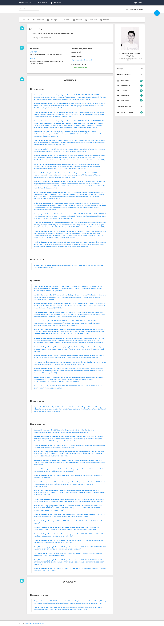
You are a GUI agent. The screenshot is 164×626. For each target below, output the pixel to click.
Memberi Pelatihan (130, 112)
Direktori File (105, 20)
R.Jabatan (77, 20)
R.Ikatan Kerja (91, 20)
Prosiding (130, 90)
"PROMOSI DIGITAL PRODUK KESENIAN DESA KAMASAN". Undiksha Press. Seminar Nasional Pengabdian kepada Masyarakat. (69, 349)
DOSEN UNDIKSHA (25, 3)
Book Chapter (130, 95)
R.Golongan (52, 20)
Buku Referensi (130, 85)
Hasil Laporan (130, 100)
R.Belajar (65, 20)
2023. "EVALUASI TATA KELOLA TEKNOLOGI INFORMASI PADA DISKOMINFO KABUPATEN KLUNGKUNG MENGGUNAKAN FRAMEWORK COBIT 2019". (69, 493)
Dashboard (42, 3)
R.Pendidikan (38, 20)
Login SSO (138, 3)
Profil (26, 20)
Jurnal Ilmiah (130, 81)
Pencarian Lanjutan (134, 9)
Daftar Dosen (55, 3)
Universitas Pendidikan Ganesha (35, 623)
